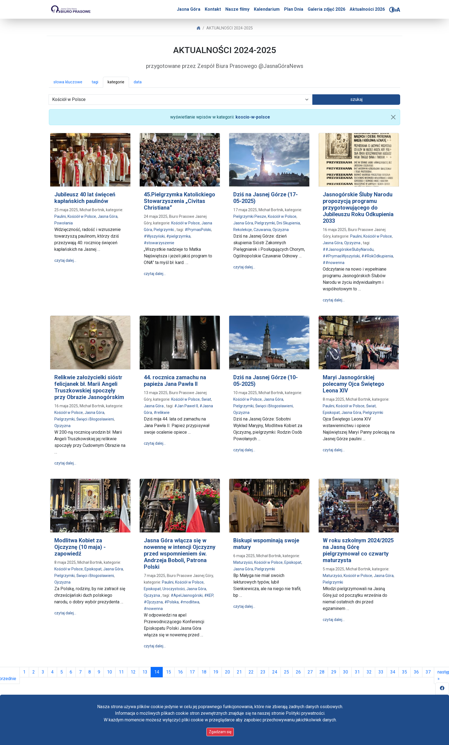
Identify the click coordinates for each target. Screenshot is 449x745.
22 (251, 672)
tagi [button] (95, 82)
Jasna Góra (188, 9)
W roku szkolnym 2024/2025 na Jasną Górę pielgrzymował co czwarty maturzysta (358, 550)
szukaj (356, 99)
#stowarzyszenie (159, 243)
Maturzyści (242, 562)
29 (333, 672)
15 (168, 672)
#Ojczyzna (153, 602)
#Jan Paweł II (186, 406)
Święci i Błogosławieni (95, 419)
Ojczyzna (281, 229)
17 (192, 672)
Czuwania (262, 229)
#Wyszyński (154, 236)
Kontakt (213, 9)
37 (428, 672)
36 (416, 672)
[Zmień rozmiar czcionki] (397, 9)
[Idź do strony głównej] (70, 9)
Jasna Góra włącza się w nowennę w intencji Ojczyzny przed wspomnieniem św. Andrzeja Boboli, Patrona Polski (179, 553)
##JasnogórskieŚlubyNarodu (348, 249)
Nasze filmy (237, 9)
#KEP (208, 595)
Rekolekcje (242, 229)
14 (158, 672)
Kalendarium (267, 9)
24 (274, 672)
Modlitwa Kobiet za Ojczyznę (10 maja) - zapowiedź (80, 547)
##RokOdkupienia (377, 256)
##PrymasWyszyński (341, 256)
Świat (206, 399)
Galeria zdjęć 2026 (326, 9)
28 (321, 672)
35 (404, 672)
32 (369, 672)
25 (286, 672)
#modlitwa (189, 602)
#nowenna (153, 608)
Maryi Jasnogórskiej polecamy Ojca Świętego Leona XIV (353, 384)
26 (298, 672)
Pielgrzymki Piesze (249, 216)
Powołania (63, 223)
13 (144, 672)
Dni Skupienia (288, 223)
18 (203, 672)
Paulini (60, 216)
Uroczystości (173, 589)
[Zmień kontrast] (392, 9)
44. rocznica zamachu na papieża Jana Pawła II (175, 380)
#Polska (171, 602)
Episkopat (331, 412)
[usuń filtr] (393, 117)
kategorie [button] (116, 82)
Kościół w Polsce (82, 216)
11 (121, 672)
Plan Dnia (293, 9)
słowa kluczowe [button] (68, 82)
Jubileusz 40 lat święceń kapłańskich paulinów (84, 197)
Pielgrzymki (164, 229)
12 (133, 672)
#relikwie (162, 412)
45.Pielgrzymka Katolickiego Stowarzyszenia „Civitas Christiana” (179, 201)
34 (392, 672)
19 (215, 672)
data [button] (138, 82)
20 (227, 672)
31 (357, 672)
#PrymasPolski (198, 229)
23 (262, 672)
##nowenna (333, 262)
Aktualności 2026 (367, 9)
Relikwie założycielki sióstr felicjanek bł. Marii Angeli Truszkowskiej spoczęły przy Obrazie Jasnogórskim (89, 387)
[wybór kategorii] (181, 99)
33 (380, 672)
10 (109, 672)
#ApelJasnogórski (187, 595)
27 (310, 672)
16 (180, 672)
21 (239, 672)
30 (345, 672)
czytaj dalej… (65, 260)
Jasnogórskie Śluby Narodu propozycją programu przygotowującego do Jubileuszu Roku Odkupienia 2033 (358, 207)
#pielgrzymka (178, 236)
